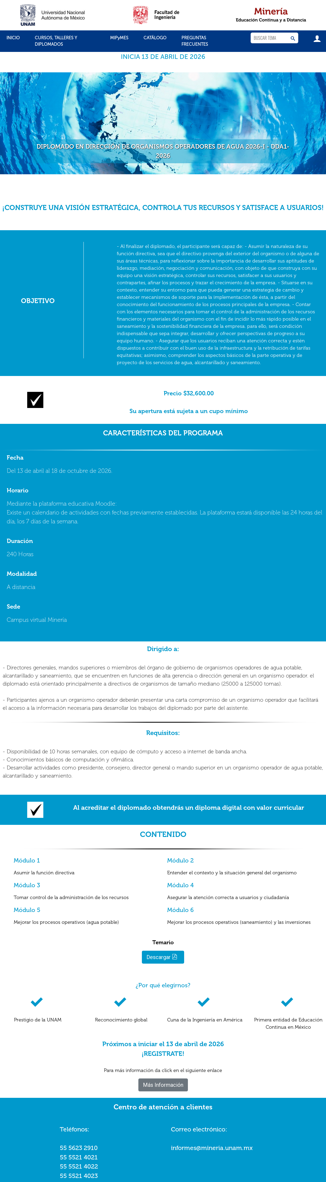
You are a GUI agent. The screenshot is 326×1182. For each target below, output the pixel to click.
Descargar (161, 957)
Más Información (163, 1085)
